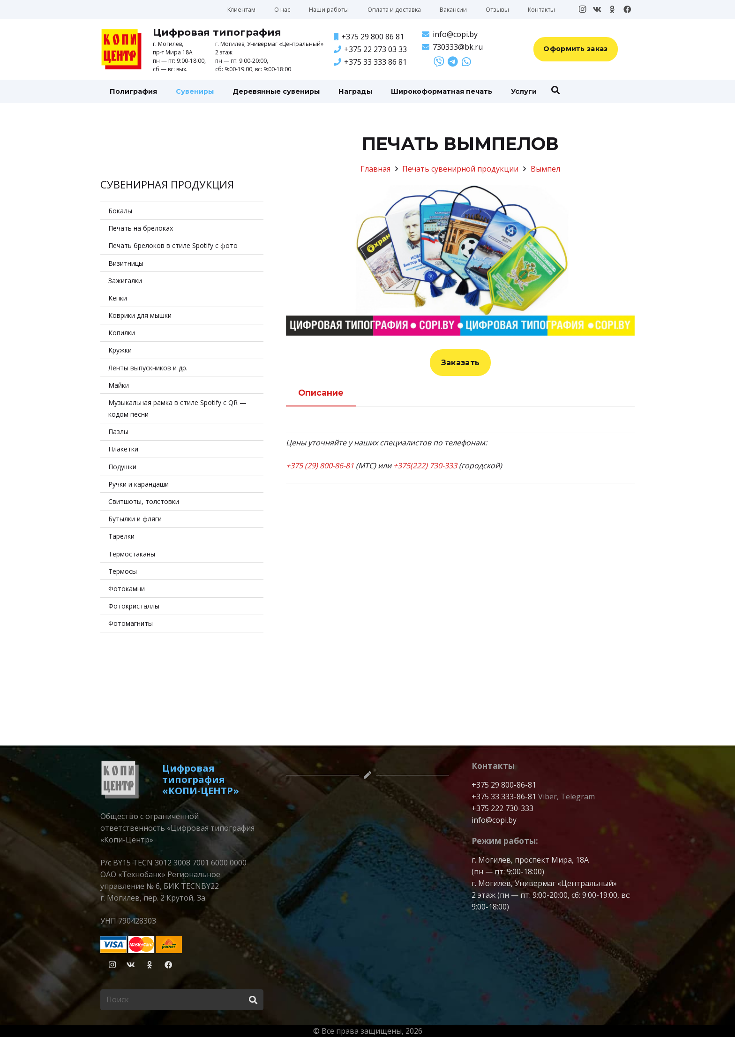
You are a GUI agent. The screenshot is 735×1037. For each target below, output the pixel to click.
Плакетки (123, 448)
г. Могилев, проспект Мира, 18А (530, 860)
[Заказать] (460, 362)
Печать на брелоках (140, 228)
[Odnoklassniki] (612, 9)
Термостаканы (131, 553)
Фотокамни (126, 588)
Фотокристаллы (133, 605)
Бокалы (120, 210)
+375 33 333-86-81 (504, 796)
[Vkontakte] (597, 9)
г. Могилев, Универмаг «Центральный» (544, 883)
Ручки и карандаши (138, 484)
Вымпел (545, 169)
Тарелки (121, 536)
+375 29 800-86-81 (504, 785)
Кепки (117, 297)
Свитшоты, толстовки (143, 501)
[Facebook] (627, 9)
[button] (555, 90)
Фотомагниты (130, 623)
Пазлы (118, 431)
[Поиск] (181, 999)
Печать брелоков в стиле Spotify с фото (173, 245)
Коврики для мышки (140, 315)
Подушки (122, 466)
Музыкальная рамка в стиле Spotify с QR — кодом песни (177, 408)
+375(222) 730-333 (425, 465)
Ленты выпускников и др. (148, 367)
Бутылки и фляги (135, 518)
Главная (375, 169)
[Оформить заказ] (575, 49)
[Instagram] (582, 9)
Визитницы (125, 263)
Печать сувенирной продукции (460, 169)
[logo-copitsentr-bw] (120, 779)
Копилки (121, 332)
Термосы (122, 571)
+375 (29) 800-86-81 (320, 465)
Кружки (120, 350)
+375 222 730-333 (502, 808)
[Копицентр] (121, 49)
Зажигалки (125, 280)
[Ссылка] (439, 61)
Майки (118, 385)
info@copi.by (494, 820)
